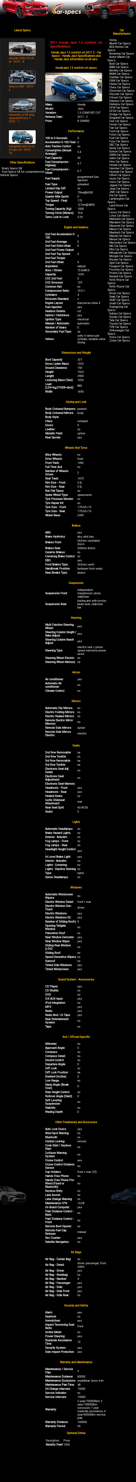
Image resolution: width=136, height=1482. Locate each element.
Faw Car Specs (118, 121)
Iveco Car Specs (119, 182)
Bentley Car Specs (120, 70)
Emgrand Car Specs (121, 117)
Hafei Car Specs (119, 158)
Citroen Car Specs (120, 97)
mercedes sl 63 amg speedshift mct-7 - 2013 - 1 (21, 118)
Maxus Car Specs (120, 229)
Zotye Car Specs (119, 340)
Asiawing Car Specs (121, 53)
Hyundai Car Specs (121, 171)
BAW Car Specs (119, 67)
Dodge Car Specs (120, 114)
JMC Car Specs (119, 192)
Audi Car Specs (118, 63)
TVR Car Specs (118, 327)
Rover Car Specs (119, 293)
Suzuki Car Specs (120, 317)
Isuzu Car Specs (119, 178)
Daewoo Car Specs (121, 101)
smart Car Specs (119, 303)
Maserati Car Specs (121, 225)
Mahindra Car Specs (121, 219)
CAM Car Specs (119, 80)
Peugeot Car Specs (121, 266)
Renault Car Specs (120, 276)
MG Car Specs (118, 246)
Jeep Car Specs (119, 188)
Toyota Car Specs (120, 323)
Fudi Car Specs (118, 138)
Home (113, 40)
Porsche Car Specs (121, 269)
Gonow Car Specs (120, 151)
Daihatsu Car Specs (121, 104)
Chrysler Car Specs (121, 94)
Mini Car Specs (118, 249)
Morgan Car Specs (120, 256)
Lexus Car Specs (119, 212)
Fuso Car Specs (119, 141)
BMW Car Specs (119, 74)
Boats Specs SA (12, 168)
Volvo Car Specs (119, 337)
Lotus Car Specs (119, 215)
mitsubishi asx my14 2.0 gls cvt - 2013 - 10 (22, 150)
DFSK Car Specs (119, 111)
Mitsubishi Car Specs (122, 252)
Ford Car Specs (118, 131)
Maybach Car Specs (121, 232)
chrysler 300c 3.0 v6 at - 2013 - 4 (21, 59)
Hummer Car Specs (121, 168)
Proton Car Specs (120, 273)
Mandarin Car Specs (121, 222)
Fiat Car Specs (118, 128)
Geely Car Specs (119, 148)
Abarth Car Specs (120, 43)
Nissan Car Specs (120, 259)
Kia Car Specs (118, 195)
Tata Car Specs (118, 320)
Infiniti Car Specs (119, 175)
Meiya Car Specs (119, 239)
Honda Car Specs (120, 165)
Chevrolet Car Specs (122, 90)
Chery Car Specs (119, 87)
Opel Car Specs (119, 263)
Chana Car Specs (119, 84)
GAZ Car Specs (118, 144)
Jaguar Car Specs (120, 185)
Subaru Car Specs (120, 313)
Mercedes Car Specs (122, 242)
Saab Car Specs (119, 296)
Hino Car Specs (118, 161)
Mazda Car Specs (120, 236)
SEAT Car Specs (119, 300)
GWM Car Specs (119, 155)
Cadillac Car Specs (120, 77)
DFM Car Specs (119, 107)
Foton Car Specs (119, 134)
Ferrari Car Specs (120, 124)
